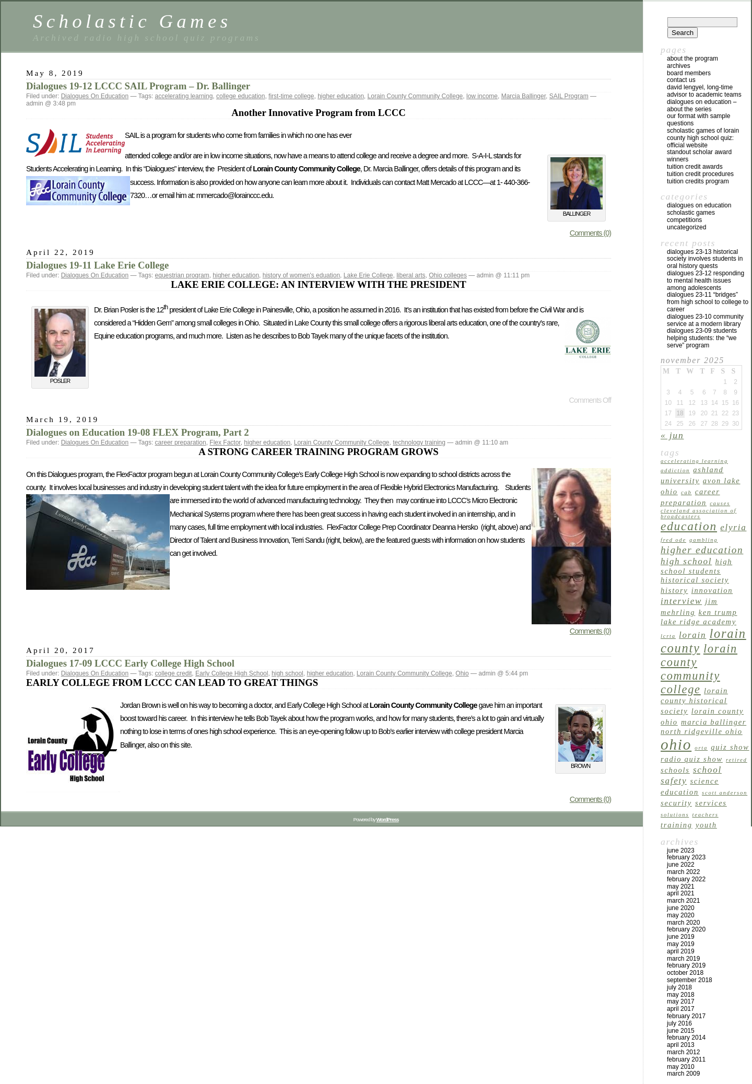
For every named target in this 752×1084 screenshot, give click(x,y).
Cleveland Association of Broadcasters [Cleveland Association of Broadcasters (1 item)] (698, 513)
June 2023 (681, 850)
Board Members (689, 73)
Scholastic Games (132, 21)
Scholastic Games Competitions (691, 216)
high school (287, 673)
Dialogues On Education (94, 96)
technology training (419, 442)
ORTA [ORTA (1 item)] (701, 748)
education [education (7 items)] (689, 526)
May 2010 (681, 1066)
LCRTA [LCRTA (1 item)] (668, 636)
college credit (173, 673)
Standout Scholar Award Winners (699, 155)
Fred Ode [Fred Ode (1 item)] (673, 540)
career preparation (180, 442)
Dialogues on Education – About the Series (701, 105)
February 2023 (686, 857)
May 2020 (681, 915)
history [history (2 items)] (674, 590)
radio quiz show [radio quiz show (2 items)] (692, 759)
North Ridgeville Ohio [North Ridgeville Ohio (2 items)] (702, 731)
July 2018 (679, 987)
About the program (692, 58)
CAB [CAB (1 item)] (686, 492)
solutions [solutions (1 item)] (675, 815)
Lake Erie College (368, 275)
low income (482, 96)
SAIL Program (569, 96)
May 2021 (681, 886)
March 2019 (683, 958)
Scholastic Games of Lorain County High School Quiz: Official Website (703, 138)
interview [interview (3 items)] (681, 601)
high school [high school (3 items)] (686, 561)
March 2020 (683, 922)
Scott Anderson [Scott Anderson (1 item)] (724, 793)
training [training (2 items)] (676, 825)
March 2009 (683, 1073)
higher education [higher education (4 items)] (702, 549)
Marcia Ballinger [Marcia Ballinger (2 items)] (713, 722)
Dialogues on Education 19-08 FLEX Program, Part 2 (137, 432)
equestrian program (182, 275)
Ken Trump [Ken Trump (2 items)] (718, 612)
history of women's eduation (301, 275)
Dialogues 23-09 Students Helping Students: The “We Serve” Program (702, 338)
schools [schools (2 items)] (675, 770)
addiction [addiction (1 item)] (675, 470)
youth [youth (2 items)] (706, 825)
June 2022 (681, 864)
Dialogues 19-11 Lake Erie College (97, 265)
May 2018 (681, 994)
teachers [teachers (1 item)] (705, 815)
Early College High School (231, 673)
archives (678, 65)
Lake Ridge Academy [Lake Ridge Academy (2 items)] (698, 621)
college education (240, 96)
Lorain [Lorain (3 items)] (692, 635)
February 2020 (686, 929)
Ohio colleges (448, 275)
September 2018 (689, 980)
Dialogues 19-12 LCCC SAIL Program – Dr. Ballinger (138, 85)
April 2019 (681, 951)
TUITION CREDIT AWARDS (695, 166)
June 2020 (681, 908)
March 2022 (683, 872)
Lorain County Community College (415, 96)
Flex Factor (224, 442)
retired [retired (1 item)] (736, 760)
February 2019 (686, 965)
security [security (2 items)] (676, 803)
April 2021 (681, 893)
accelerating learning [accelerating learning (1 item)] (694, 461)
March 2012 (683, 1052)
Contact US (681, 80)
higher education (341, 96)
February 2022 (686, 879)
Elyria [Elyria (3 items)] (733, 527)
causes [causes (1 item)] (720, 503)
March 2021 (683, 900)
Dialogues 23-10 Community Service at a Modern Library (705, 320)
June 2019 (681, 936)
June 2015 (681, 1030)
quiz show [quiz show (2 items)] (730, 747)
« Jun (672, 435)
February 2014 (686, 1037)
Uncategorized (686, 227)
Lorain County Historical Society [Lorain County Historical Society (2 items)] (694, 700)
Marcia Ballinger (523, 96)
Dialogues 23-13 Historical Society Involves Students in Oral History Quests (705, 259)
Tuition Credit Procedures (700, 174)
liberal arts (410, 275)
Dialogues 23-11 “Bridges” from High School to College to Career (707, 302)
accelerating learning (184, 96)
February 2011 (686, 1059)
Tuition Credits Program (698, 181)
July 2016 (679, 1023)
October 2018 (685, 972)
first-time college (291, 96)
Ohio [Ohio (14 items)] (676, 744)
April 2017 (681, 1008)
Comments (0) (590, 233)
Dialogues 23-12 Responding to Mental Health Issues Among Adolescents (705, 281)
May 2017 (681, 1001)
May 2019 (681, 944)
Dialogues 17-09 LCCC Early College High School (130, 663)
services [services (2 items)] (711, 803)
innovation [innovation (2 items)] (712, 590)
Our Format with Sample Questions (698, 119)
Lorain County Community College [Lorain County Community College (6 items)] (699, 669)
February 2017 (686, 1016)
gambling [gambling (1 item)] (703, 540)
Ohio (461, 673)
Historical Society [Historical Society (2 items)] (695, 580)
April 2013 (681, 1044)
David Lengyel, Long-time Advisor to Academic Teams (704, 91)
